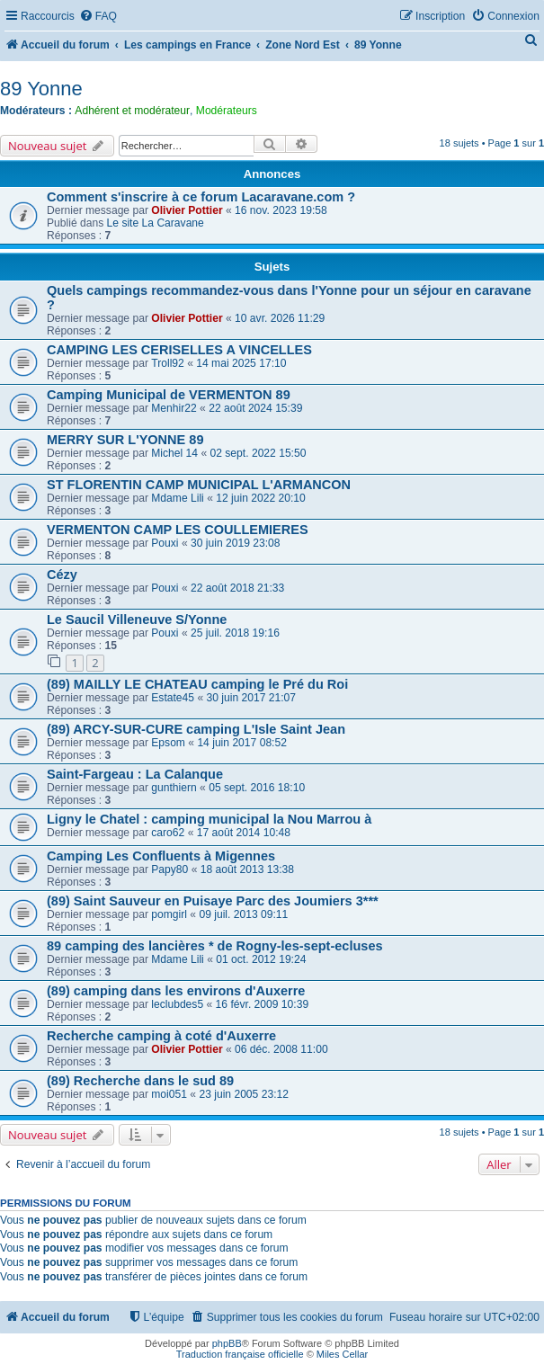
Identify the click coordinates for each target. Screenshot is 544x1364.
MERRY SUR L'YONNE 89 (125, 439)
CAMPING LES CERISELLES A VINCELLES (179, 350)
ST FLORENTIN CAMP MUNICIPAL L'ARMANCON (199, 484)
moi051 (169, 1094)
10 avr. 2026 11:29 (280, 318)
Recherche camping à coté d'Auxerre (161, 1036)
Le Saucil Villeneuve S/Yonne (137, 619)
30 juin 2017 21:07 (252, 697)
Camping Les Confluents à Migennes (161, 856)
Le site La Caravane (155, 223)
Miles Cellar (342, 1354)
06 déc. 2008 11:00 (281, 1049)
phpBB (227, 1343)
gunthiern (173, 787)
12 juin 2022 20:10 (261, 498)
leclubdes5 (177, 1004)
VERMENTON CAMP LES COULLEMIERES (177, 529)
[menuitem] (98, 16)
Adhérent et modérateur (132, 110)
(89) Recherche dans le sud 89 (140, 1081)
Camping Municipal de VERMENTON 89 (168, 395)
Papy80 (169, 869)
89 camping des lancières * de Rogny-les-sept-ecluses (215, 946)
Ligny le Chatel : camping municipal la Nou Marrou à (209, 819)
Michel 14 (174, 453)
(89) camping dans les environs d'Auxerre (176, 991)
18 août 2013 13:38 (247, 869)
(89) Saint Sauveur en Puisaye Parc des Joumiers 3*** (213, 901)
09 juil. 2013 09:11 (243, 914)
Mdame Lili (177, 498)
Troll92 (167, 363)
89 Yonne (41, 88)
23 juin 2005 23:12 (244, 1094)
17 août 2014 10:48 (243, 832)
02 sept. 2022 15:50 (258, 453)
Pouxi (164, 543)
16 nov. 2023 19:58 (281, 210)
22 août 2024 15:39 (255, 408)
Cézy (62, 574)
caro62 (167, 832)
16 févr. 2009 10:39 (262, 1004)
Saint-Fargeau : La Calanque (135, 774)
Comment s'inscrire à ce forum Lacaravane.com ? (201, 197)
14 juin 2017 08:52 (242, 742)
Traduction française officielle (240, 1354)
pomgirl (169, 914)
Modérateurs (226, 110)
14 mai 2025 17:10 (241, 363)
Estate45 (172, 697)
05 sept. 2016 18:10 (257, 787)
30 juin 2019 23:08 (236, 543)
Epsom (168, 742)
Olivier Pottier (186, 210)
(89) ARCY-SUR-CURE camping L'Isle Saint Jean (196, 729)
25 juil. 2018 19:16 (235, 633)
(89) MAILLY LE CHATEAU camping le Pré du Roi (197, 684)
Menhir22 (173, 408)
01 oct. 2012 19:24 (261, 959)
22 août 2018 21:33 (237, 588)
